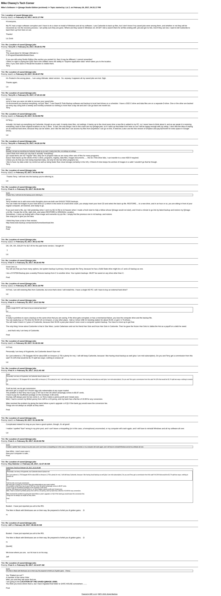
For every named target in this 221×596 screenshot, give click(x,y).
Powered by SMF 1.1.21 (89, 594)
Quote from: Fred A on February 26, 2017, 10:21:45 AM (23, 467)
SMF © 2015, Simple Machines (108, 594)
